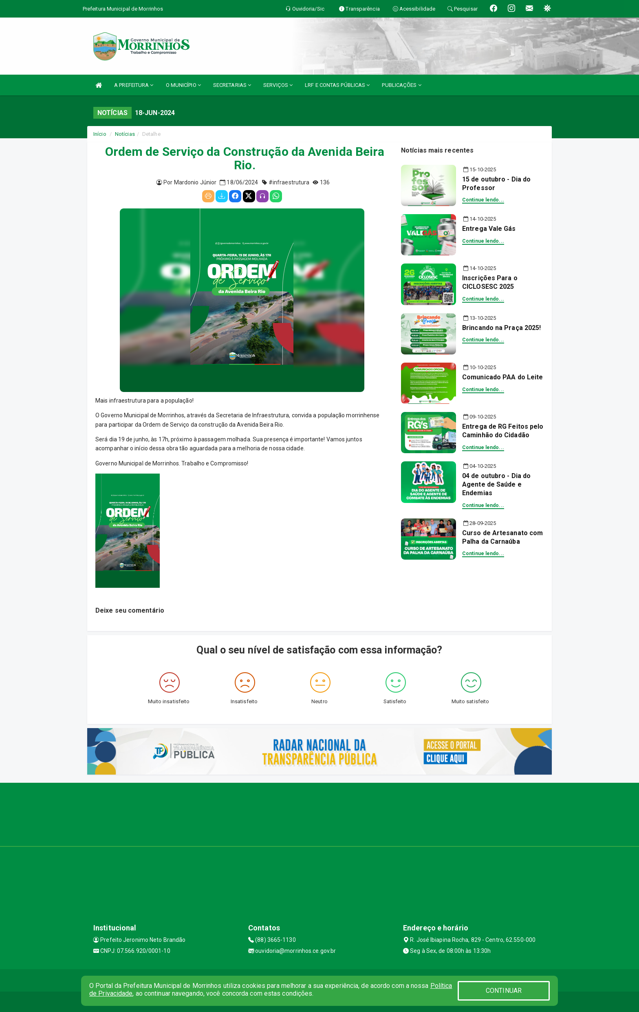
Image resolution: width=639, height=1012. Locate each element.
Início (99, 134)
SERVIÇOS (278, 85)
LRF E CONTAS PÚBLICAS (337, 85)
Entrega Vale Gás (489, 229)
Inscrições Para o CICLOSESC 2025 (490, 282)
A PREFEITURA (133, 85)
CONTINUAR (504, 990)
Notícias (125, 134)
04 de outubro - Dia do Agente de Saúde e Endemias (496, 484)
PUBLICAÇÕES (401, 85)
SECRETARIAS (232, 85)
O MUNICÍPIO (183, 85)
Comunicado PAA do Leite (502, 377)
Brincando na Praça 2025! (501, 328)
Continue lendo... (483, 200)
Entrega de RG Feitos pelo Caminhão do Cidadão (503, 431)
